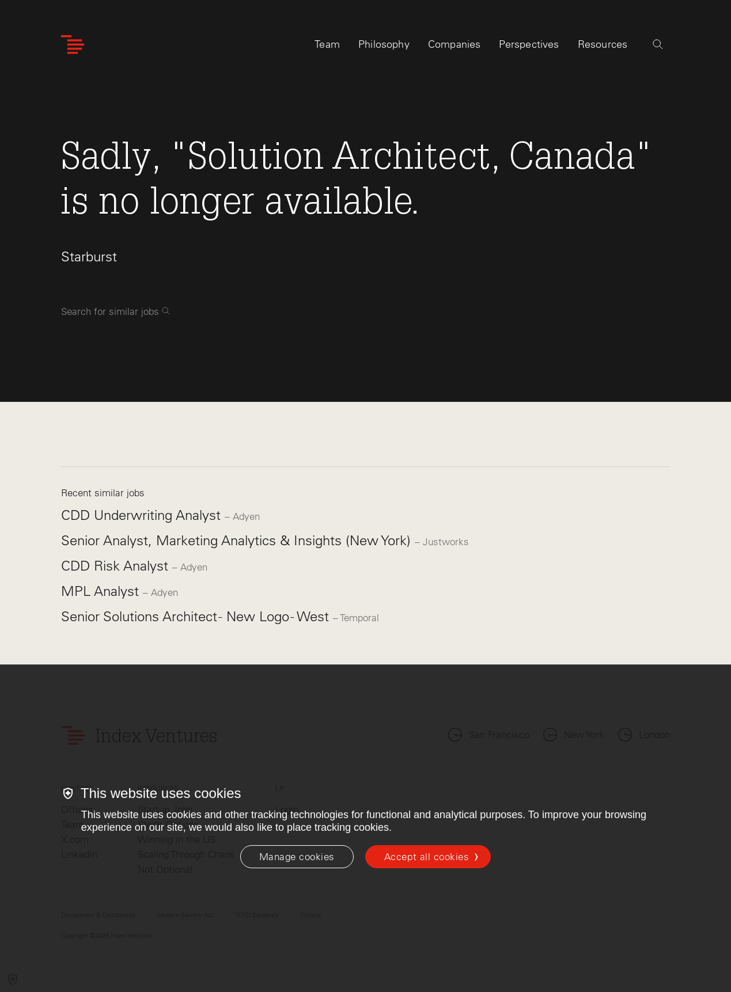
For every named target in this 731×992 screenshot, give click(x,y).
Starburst (89, 256)
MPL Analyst (102, 591)
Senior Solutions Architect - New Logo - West (197, 616)
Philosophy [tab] (384, 44)
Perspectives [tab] (529, 44)
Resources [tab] (603, 44)
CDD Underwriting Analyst (143, 515)
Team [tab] (327, 44)
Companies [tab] (454, 44)
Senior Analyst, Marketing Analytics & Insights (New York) (238, 540)
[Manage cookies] (297, 856)
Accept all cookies (426, 856)
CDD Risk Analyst (116, 565)
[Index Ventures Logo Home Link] (72, 44)
